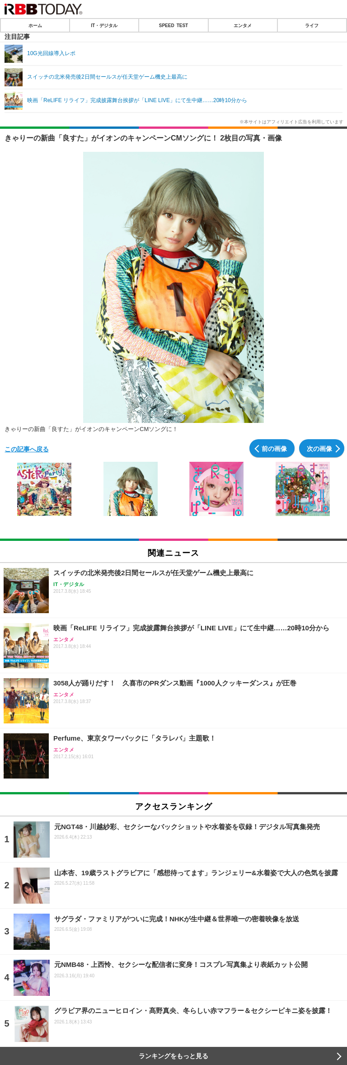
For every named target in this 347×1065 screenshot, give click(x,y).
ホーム (35, 25)
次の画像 (319, 448)
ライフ (312, 25)
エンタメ (243, 25)
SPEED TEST (173, 25)
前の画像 (274, 448)
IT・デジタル (104, 25)
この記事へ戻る (27, 449)
